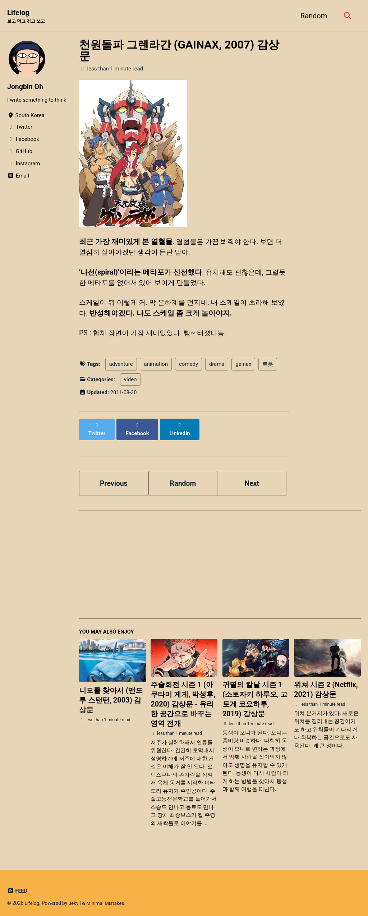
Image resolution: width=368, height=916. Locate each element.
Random (312, 15)
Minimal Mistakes (106, 898)
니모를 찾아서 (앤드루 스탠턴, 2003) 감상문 (111, 695)
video (130, 381)
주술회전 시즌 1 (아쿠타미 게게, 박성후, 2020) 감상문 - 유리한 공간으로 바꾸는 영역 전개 (183, 699)
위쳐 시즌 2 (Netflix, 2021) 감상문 (326, 685)
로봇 (267, 366)
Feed (17, 886)
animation (156, 366)
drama (217, 366)
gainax (243, 366)
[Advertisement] (220, 562)
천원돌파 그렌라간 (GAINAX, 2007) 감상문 (179, 50)
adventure (121, 366)
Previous (114, 477)
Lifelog (27, 16)
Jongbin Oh (25, 87)
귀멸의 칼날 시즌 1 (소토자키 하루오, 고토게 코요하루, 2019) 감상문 (255, 694)
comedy (188, 366)
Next (251, 477)
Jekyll (75, 898)
